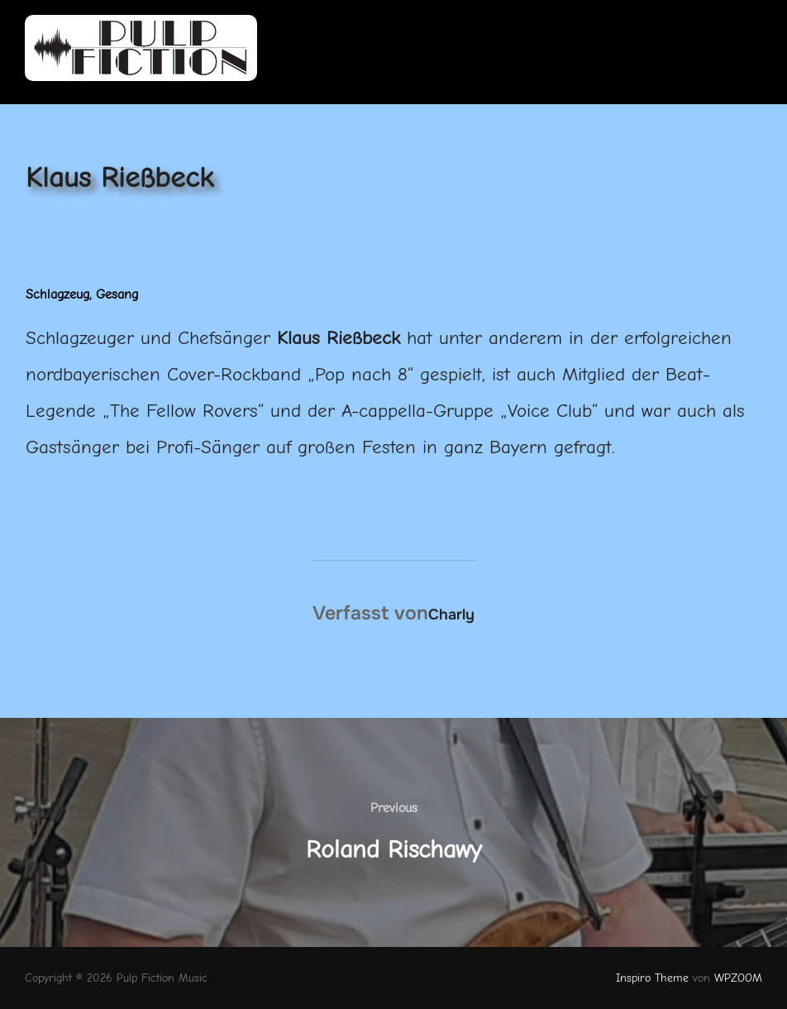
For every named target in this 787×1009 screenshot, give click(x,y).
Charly (451, 614)
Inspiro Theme (652, 978)
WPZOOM (738, 978)
